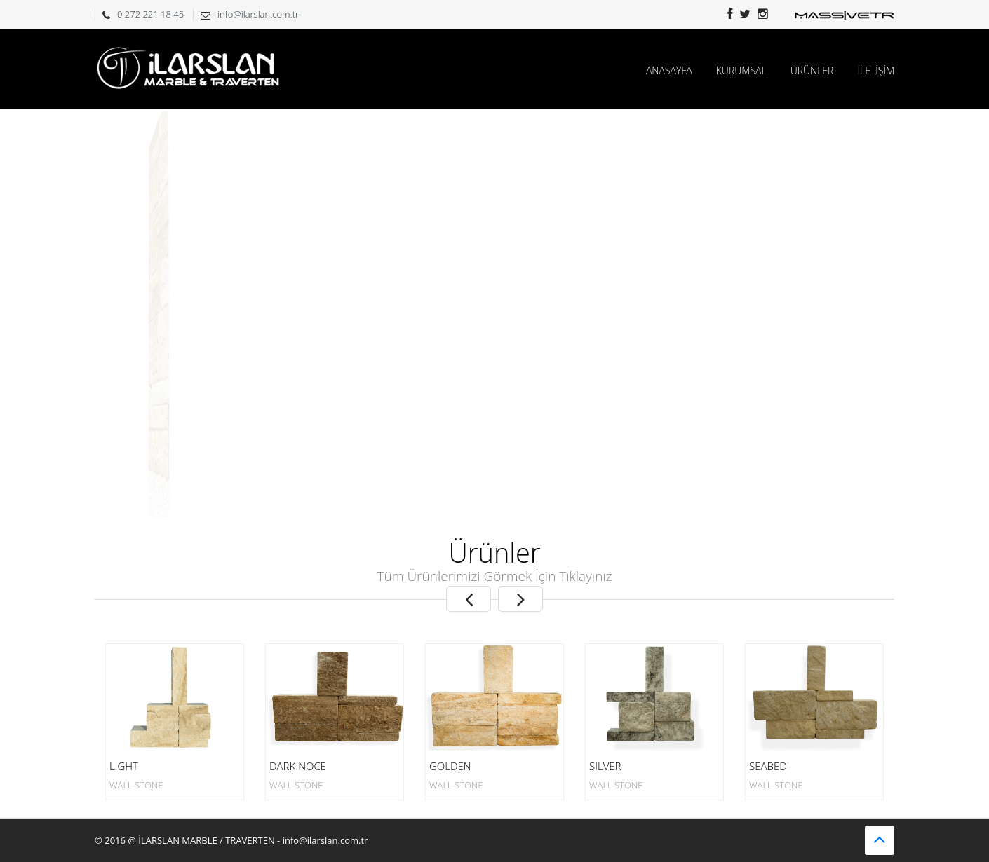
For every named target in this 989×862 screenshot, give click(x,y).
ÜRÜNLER (812, 70)
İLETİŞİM (875, 70)
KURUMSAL (741, 70)
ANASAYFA (669, 70)
